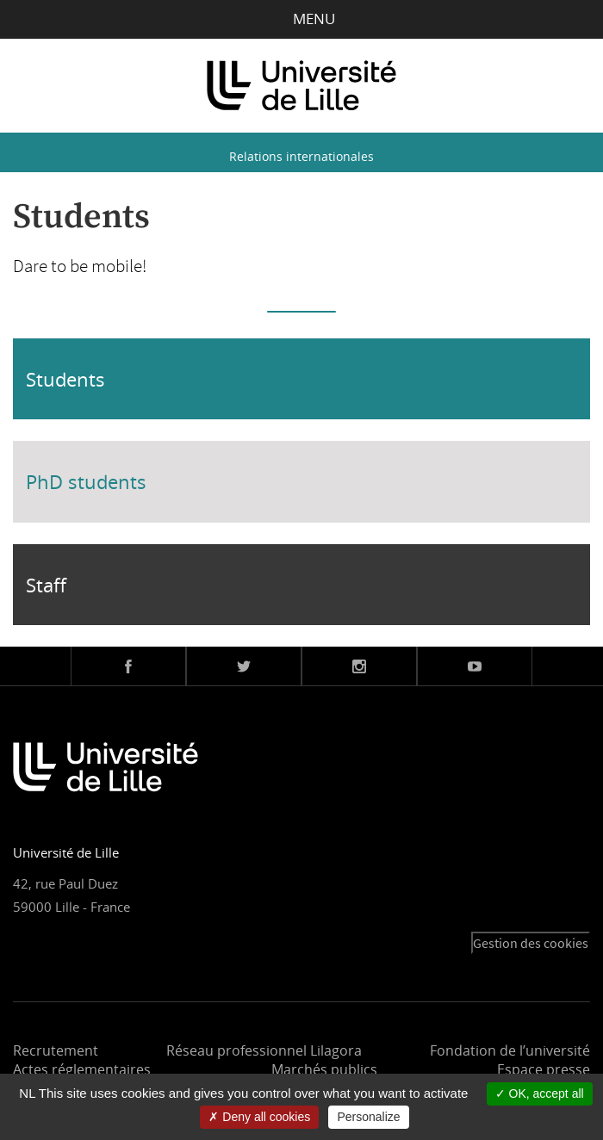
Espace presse (543, 1069)
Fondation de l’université (510, 1050)
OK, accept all (539, 1093)
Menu (302, 18)
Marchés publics (324, 1069)
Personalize (368, 1117)
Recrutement (55, 1050)
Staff (46, 585)
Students (65, 379)
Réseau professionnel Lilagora (264, 1050)
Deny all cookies (259, 1117)
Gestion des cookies (530, 942)
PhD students (86, 481)
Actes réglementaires (82, 1069)
